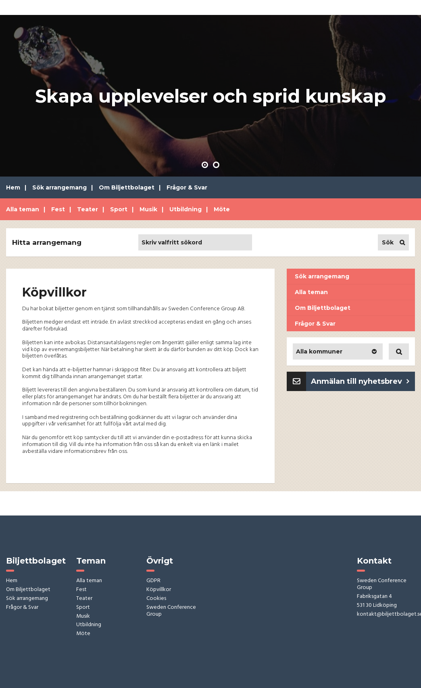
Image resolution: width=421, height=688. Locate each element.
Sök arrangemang (59, 187)
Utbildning (185, 209)
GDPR (153, 581)
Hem (13, 187)
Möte (222, 209)
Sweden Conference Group (171, 611)
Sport (118, 209)
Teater (87, 209)
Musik (148, 209)
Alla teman (22, 209)
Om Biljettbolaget (126, 187)
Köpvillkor (158, 590)
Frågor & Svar (187, 187)
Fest (58, 209)
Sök (388, 242)
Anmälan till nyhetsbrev (356, 381)
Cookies (156, 598)
